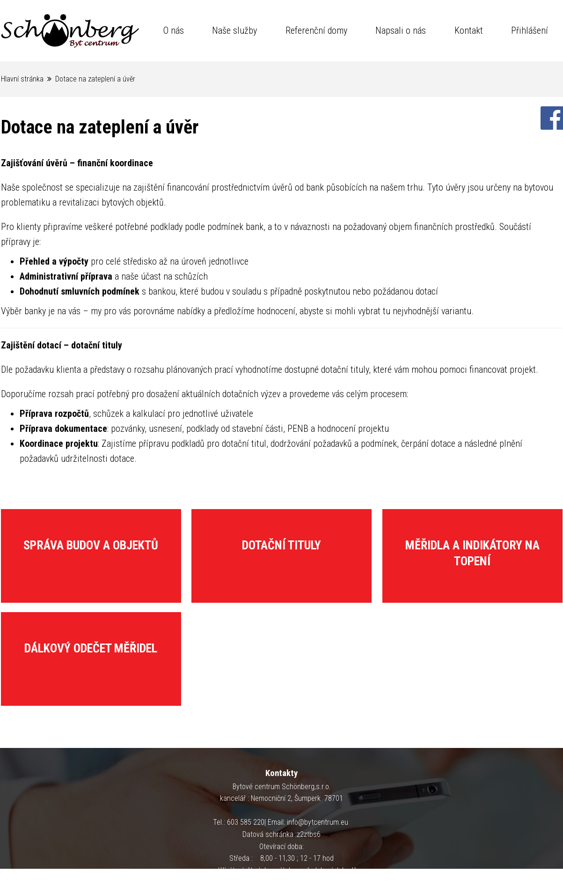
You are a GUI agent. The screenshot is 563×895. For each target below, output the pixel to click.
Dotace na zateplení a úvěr (95, 78)
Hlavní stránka (22, 78)
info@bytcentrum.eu (317, 822)
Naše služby (234, 30)
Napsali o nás (400, 30)
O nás (173, 30)
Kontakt (468, 30)
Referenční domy (316, 30)
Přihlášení (529, 30)
